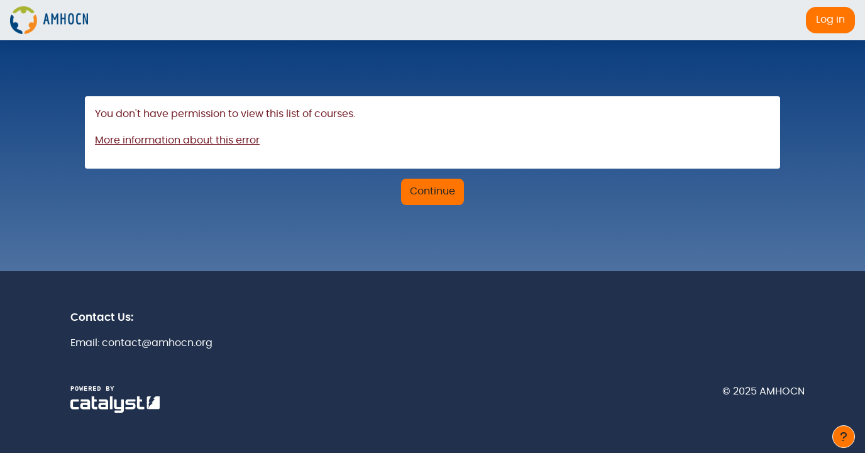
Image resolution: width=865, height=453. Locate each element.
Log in (830, 19)
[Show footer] (843, 436)
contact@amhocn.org (157, 343)
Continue (432, 191)
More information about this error (177, 140)
